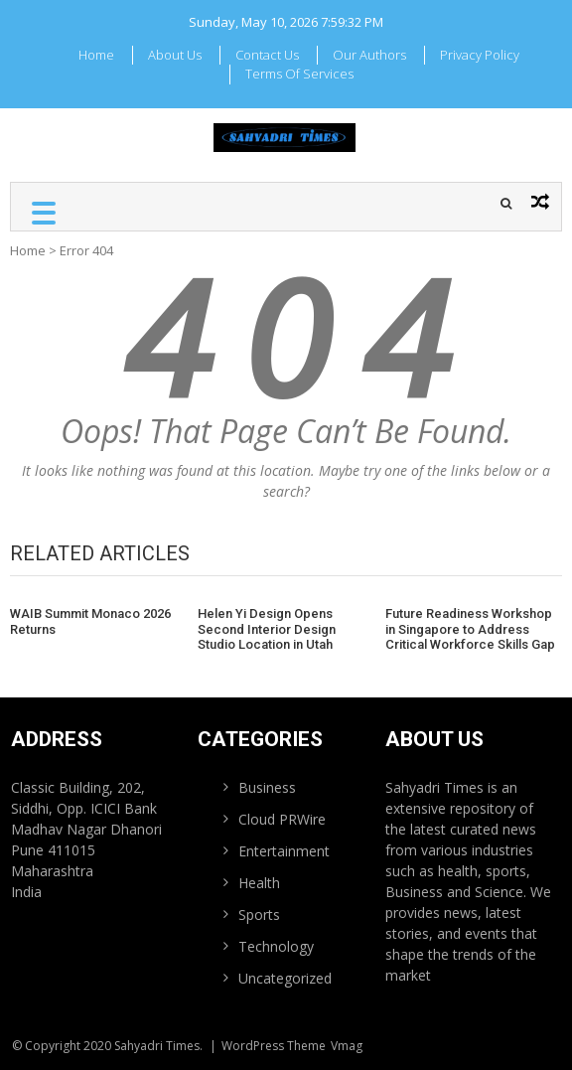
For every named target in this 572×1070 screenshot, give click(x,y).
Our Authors (369, 55)
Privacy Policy (479, 55)
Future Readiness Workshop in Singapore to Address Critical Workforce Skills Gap (470, 629)
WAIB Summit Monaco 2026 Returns (90, 621)
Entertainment (284, 850)
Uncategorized (285, 978)
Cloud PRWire (282, 819)
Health (259, 882)
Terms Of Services (299, 73)
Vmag (346, 1045)
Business (267, 787)
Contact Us (267, 55)
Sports (259, 914)
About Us (175, 55)
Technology (276, 946)
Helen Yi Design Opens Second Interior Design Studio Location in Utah (267, 629)
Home (96, 55)
